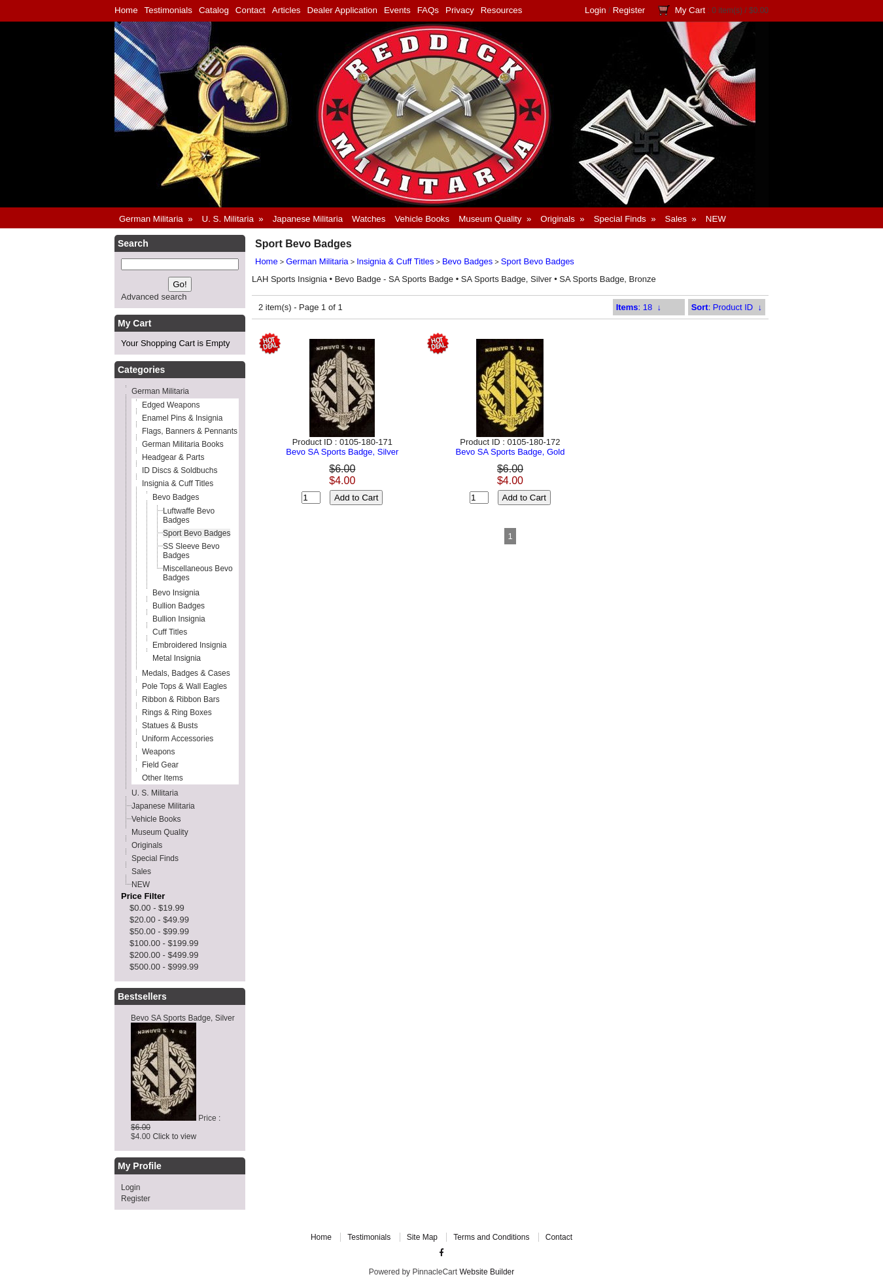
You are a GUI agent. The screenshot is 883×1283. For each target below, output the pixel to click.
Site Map (422, 1237)
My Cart (690, 10)
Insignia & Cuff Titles (395, 261)
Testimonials (168, 10)
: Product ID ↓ (726, 307)
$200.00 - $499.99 (164, 955)
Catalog (214, 10)
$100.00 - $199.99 (164, 943)
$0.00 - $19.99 (157, 908)
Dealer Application (342, 10)
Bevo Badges (467, 261)
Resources (502, 10)
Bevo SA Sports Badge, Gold (509, 452)
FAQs (428, 10)
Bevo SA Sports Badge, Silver (183, 1018)
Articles (286, 10)
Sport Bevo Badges (537, 261)
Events (397, 10)
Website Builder (486, 1271)
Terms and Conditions (491, 1237)
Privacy (459, 10)
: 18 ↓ (638, 307)
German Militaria (317, 261)
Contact (250, 10)
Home (126, 10)
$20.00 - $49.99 (159, 919)
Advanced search (153, 297)
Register (629, 10)
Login (595, 10)
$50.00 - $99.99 (159, 931)
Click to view (174, 1136)
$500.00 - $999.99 (164, 967)
